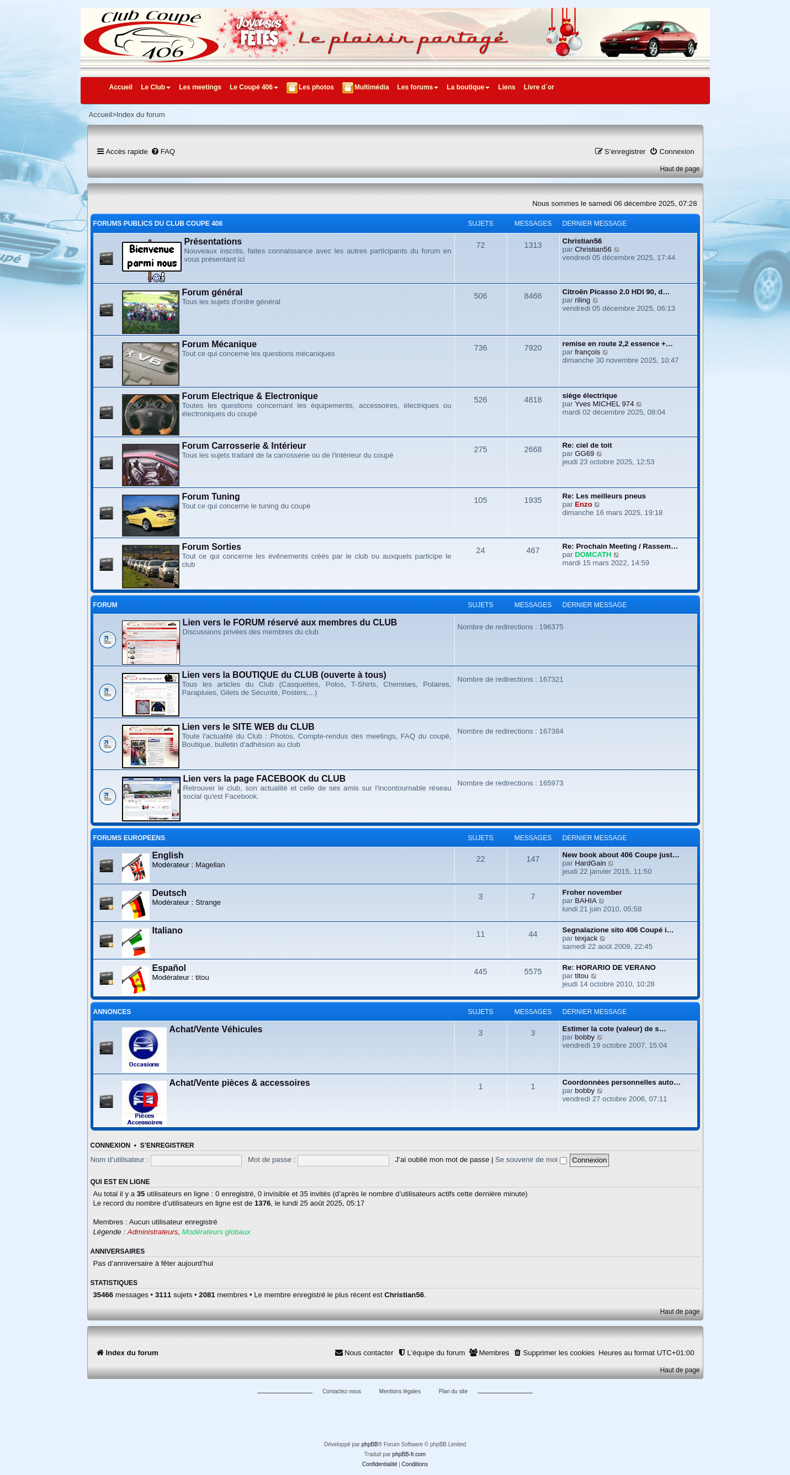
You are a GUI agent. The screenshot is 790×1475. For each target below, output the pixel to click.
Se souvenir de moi (531, 1159)
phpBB (370, 1444)
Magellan (210, 865)
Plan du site (453, 1391)
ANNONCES (112, 1012)
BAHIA (586, 900)
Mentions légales (400, 1391)
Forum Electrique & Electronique (250, 396)
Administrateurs (153, 1232)
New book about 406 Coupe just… (621, 855)
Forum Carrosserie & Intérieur (244, 445)
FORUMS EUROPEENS (129, 838)
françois (587, 352)
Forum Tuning (211, 496)
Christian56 (582, 241)
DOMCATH (593, 554)
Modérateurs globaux (216, 1232)
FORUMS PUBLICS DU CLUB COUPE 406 (158, 223)
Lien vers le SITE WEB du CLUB (248, 726)
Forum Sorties (211, 546)
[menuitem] (163, 152)
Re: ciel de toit (587, 445)
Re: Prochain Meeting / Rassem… (620, 546)
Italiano (167, 930)
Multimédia (371, 87)
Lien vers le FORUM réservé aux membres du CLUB (290, 622)
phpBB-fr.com (409, 1454)
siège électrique (590, 395)
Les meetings (200, 87)
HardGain (590, 863)
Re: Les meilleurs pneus (604, 496)
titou (202, 977)
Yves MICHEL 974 (604, 404)
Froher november (592, 892)
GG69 (584, 453)
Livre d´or (539, 87)
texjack (586, 938)
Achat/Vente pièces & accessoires (239, 1082)
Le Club (156, 87)
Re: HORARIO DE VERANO (609, 967)
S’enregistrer (167, 1145)
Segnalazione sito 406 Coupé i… (618, 930)
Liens (506, 87)
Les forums (418, 87)
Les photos (316, 87)
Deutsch (169, 893)
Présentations (213, 241)
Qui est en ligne (120, 1182)
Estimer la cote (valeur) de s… (614, 1029)
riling (582, 300)
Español (169, 968)
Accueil (121, 87)
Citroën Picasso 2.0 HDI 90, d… (616, 292)
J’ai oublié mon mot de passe (442, 1159)
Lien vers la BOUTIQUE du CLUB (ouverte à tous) (284, 675)
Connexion (111, 1145)
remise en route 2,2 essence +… (618, 343)
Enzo (583, 504)
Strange (208, 902)
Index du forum (140, 114)
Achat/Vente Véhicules (216, 1029)
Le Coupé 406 (254, 87)
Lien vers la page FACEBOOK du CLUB (264, 778)
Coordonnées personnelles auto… (622, 1082)
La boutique (468, 87)
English (168, 855)
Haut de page (679, 169)
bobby (585, 1037)
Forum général (212, 292)
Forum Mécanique (219, 344)
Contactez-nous (341, 1391)
